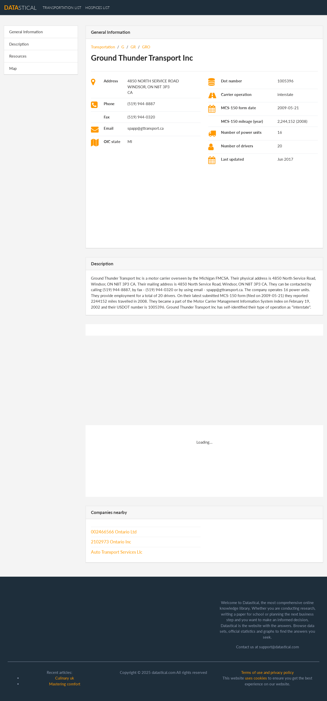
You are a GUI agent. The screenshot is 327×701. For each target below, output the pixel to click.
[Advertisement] (41, 157)
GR (133, 47)
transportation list (62, 7)
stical (20, 7)
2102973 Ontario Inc (111, 541)
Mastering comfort (64, 684)
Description (19, 44)
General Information (26, 31)
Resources (18, 56)
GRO (146, 47)
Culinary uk (64, 678)
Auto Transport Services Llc (116, 552)
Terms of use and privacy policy (267, 672)
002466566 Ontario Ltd (114, 531)
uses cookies (256, 678)
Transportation (103, 47)
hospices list (97, 7)
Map (13, 68)
